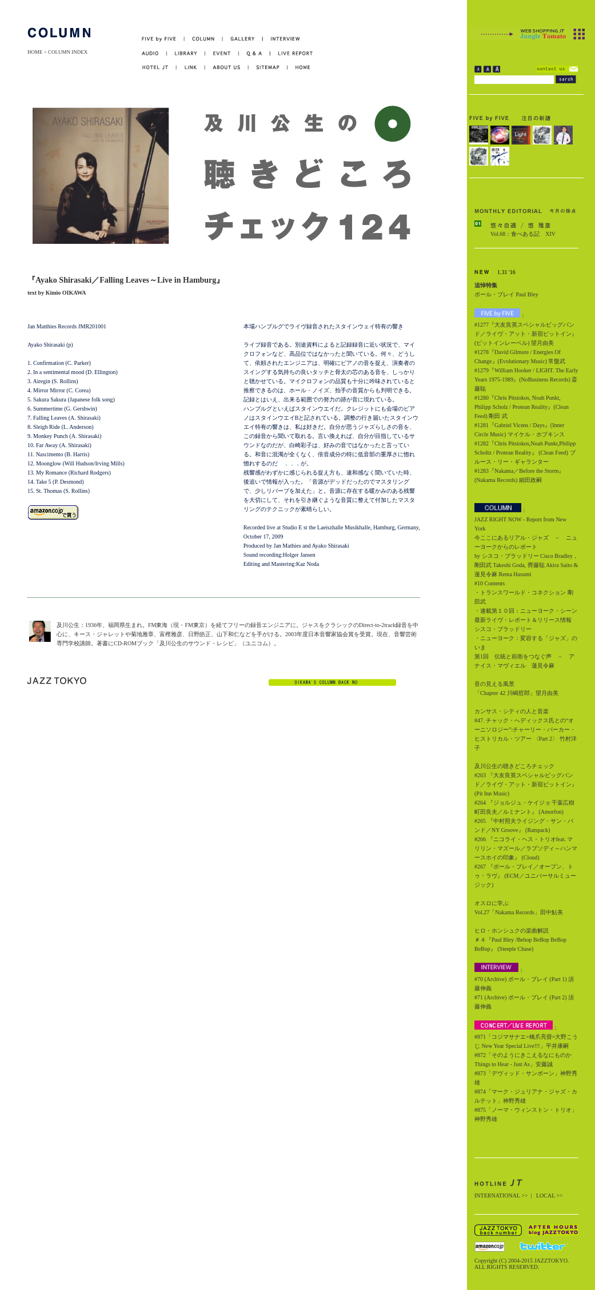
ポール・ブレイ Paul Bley (506, 294)
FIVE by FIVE (163, 39)
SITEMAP (268, 67)
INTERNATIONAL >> (501, 1195)
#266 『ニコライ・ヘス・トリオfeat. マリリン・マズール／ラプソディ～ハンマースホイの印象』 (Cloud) (525, 848)
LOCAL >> (549, 1195)
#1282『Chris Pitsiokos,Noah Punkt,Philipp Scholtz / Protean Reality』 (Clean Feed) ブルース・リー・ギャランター (525, 452)
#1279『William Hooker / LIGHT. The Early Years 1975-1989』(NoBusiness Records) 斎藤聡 (526, 379)
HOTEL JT (159, 67)
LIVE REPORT (291, 53)
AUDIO (154, 53)
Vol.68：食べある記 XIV (523, 234)
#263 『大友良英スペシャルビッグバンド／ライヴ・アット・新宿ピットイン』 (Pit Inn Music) (525, 784)
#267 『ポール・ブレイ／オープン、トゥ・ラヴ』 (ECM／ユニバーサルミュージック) (525, 875)
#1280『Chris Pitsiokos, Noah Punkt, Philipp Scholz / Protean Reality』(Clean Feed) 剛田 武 (521, 407)
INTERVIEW (281, 39)
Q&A (254, 53)
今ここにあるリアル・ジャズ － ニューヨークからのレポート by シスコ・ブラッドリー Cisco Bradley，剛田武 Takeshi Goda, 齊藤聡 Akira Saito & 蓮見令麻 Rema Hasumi (526, 556)
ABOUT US (227, 67)
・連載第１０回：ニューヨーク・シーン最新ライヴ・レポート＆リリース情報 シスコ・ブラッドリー (525, 620)
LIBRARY (186, 53)
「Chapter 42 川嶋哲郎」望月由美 (516, 693)
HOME (35, 52)
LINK (191, 67)
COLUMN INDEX (67, 52)
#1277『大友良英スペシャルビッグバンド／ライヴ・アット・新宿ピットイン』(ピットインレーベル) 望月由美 (525, 334)
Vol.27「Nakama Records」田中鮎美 (518, 912)
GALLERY (243, 39)
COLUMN (204, 39)
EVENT (222, 53)
